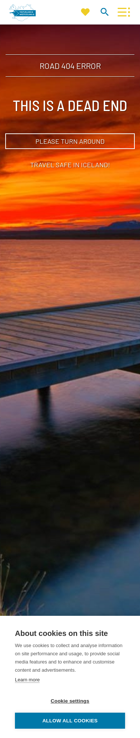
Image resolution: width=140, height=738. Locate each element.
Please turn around (70, 141)
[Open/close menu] (122, 12)
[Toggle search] (104, 11)
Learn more (27, 679)
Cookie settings (70, 701)
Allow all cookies (69, 720)
